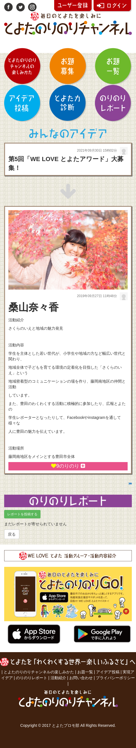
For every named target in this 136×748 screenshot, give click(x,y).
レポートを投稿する (22, 514)
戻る (12, 534)
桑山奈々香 (33, 307)
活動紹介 (58, 678)
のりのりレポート (31, 678)
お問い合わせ (81, 678)
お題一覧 (85, 672)
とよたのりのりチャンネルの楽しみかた (39, 672)
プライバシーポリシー (115, 678)
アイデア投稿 (108, 672)
